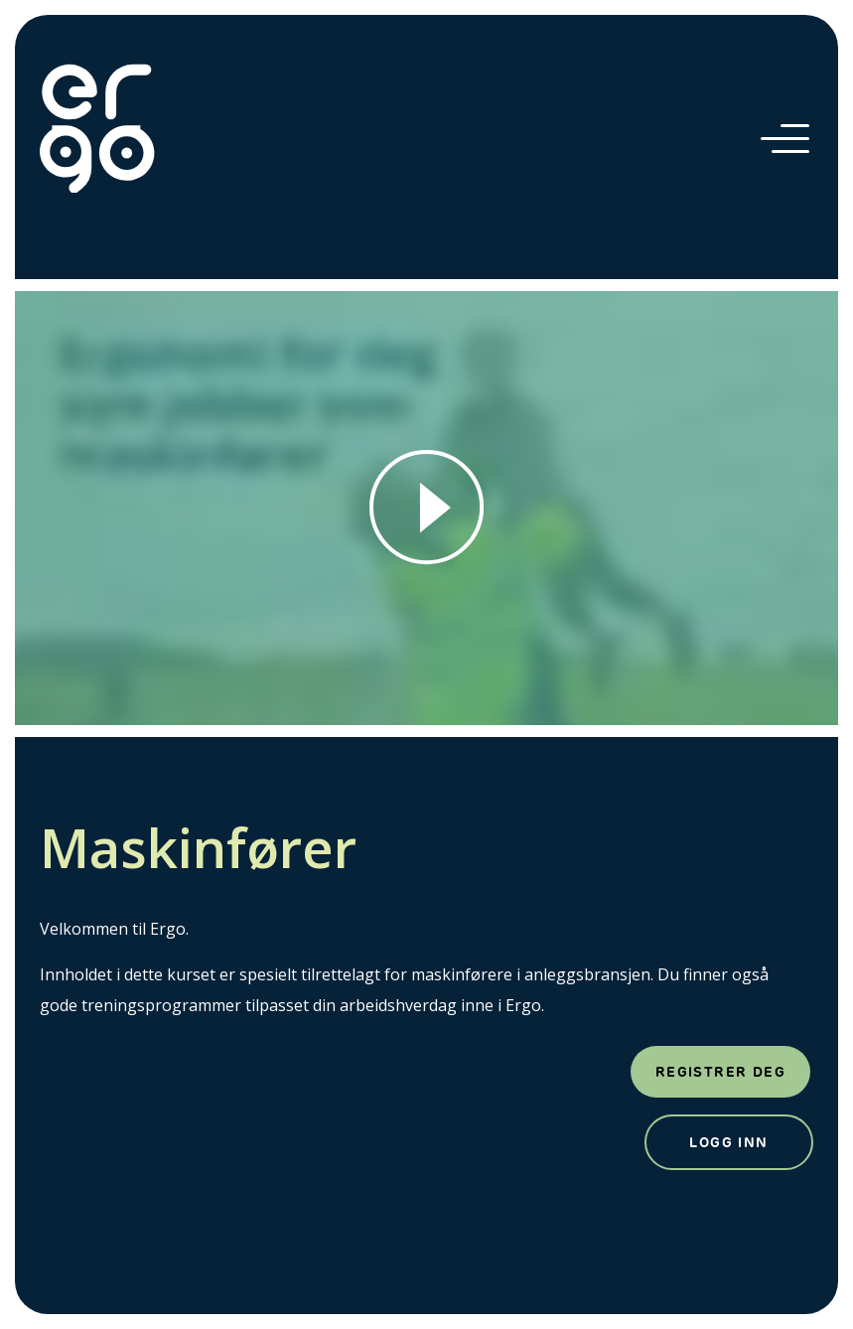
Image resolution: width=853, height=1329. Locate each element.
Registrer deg (720, 1072)
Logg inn (728, 1142)
